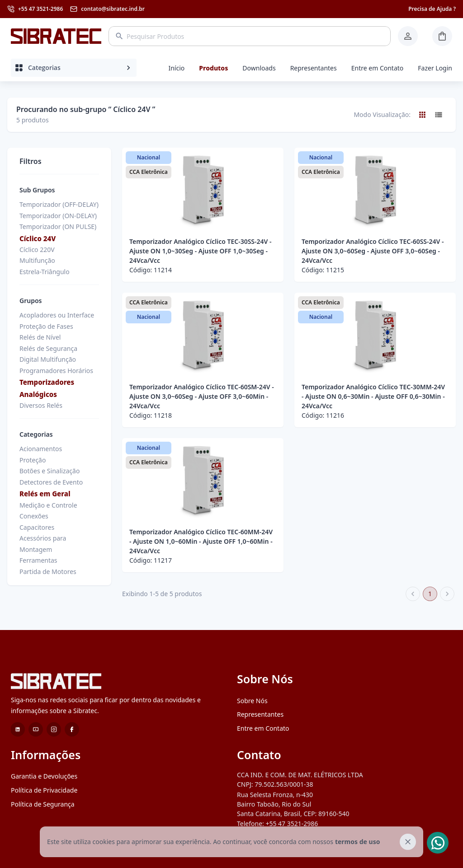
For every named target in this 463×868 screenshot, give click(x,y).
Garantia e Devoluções (44, 776)
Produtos (213, 68)
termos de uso (357, 841)
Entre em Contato (377, 68)
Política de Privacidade (44, 790)
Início (176, 68)
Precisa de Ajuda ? (432, 9)
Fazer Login (435, 68)
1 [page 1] (430, 594)
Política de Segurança (43, 804)
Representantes (313, 68)
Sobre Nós (252, 700)
